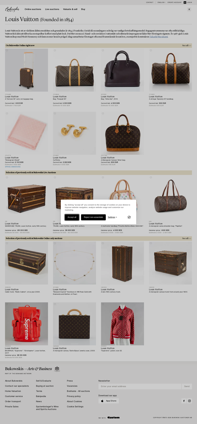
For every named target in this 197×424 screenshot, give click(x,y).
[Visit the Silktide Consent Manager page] (129, 217)
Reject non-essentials (93, 217)
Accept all (72, 217)
